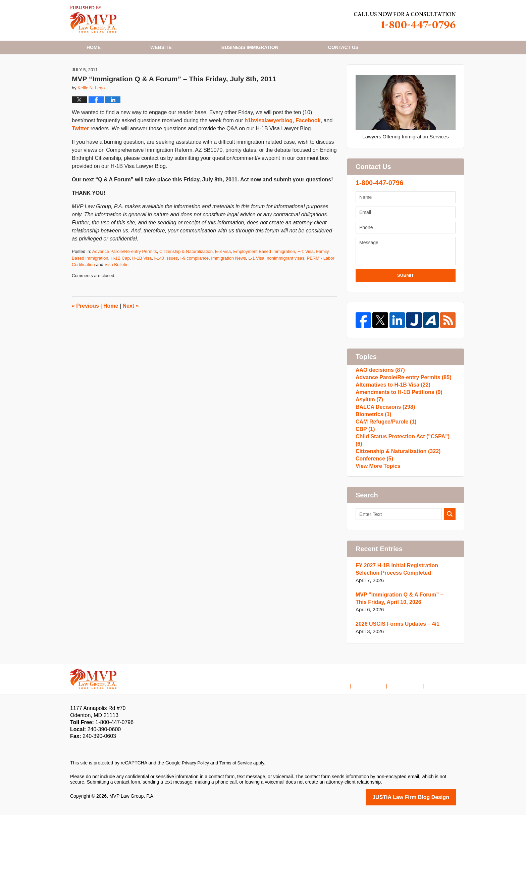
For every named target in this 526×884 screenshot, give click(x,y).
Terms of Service (238, 832)
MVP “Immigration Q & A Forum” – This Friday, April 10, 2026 (403, 668)
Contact (343, 47)
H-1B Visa (142, 291)
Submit (405, 308)
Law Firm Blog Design (424, 866)
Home (94, 47)
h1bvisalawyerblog (269, 154)
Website (161, 47)
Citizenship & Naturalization (186, 285)
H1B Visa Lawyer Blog (93, 19)
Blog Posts (444, 750)
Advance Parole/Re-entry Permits (124, 285)
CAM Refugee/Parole (384, 480)
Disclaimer (379, 750)
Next (131, 339)
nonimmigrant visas (285, 291)
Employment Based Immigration (264, 285)
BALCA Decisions (383, 459)
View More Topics (377, 534)
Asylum (368, 448)
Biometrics (372, 470)
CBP (365, 491)
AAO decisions (379, 405)
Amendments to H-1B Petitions (396, 437)
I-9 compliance (194, 291)
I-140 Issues (166, 291)
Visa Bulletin (116, 298)
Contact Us (411, 750)
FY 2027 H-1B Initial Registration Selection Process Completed (394, 639)
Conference (373, 523)
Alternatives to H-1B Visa (391, 427)
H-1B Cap (120, 291)
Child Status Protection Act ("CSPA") (403, 502)
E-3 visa (223, 285)
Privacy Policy (196, 832)
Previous (85, 339)
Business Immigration (249, 47)
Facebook (308, 154)
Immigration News (228, 291)
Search (450, 584)
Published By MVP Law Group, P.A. (405, 20)
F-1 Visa (306, 285)
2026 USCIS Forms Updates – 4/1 (395, 694)
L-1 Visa (256, 291)
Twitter (80, 162)
